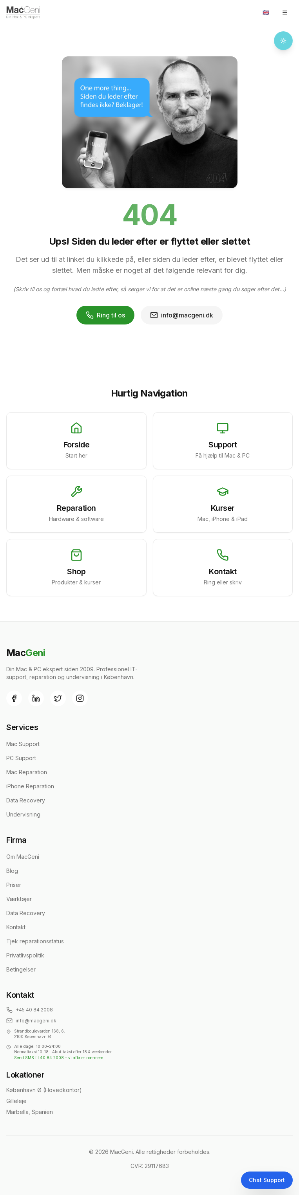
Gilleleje (16, 1101)
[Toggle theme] (283, 40)
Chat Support (267, 1180)
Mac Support (23, 744)
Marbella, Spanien (29, 1111)
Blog (12, 870)
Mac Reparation (26, 772)
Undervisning (23, 814)
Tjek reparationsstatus (35, 941)
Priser (13, 884)
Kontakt (15, 927)
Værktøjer (19, 899)
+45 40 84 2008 (29, 1010)
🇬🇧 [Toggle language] (266, 12)
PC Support (21, 758)
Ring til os (105, 315)
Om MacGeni (22, 856)
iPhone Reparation (30, 786)
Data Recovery (25, 800)
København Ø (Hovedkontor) (44, 1090)
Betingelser (21, 969)
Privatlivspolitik (25, 955)
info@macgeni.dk (181, 315)
